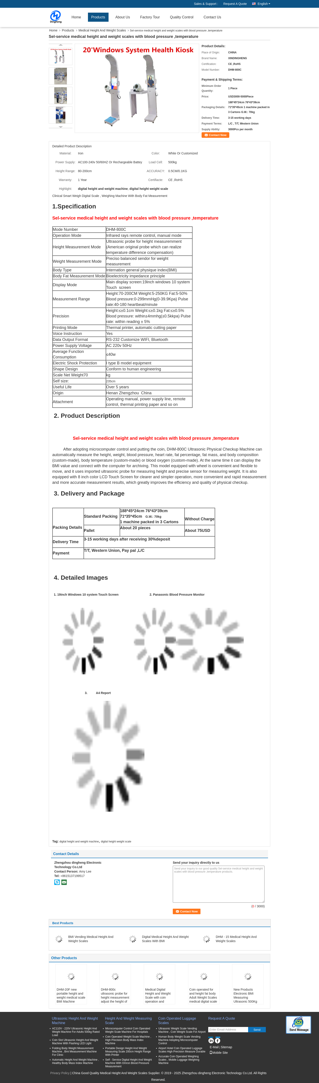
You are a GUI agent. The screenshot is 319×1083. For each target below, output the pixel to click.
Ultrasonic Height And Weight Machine (75, 1021)
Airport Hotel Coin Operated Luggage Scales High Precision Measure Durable (181, 1050)
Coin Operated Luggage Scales (177, 1021)
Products (98, 17)
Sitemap (226, 1047)
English (264, 4)
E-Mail (214, 1047)
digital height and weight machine (79, 841)
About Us (122, 17)
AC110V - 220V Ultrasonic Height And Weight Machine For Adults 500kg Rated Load (76, 1032)
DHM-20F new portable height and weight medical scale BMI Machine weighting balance (71, 997)
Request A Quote (235, 4)
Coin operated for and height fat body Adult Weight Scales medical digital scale (203, 995)
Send (256, 1029)
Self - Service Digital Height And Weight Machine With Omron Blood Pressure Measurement (128, 1063)
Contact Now (217, 135)
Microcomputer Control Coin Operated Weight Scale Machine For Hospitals (127, 1030)
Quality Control (181, 17)
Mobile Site (218, 1052)
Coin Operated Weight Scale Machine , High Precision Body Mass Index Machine (128, 1040)
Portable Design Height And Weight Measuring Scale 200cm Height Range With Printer (128, 1051)
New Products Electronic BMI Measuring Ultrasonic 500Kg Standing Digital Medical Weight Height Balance (245, 1001)
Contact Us (212, 17)
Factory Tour (150, 17)
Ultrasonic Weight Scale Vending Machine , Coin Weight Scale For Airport (182, 1030)
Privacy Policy (60, 1073)
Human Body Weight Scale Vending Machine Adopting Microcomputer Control (179, 1040)
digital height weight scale (116, 841)
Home (76, 17)
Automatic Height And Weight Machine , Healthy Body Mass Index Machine (75, 1061)
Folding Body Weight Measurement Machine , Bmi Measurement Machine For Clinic (74, 1051)
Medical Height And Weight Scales (102, 30)
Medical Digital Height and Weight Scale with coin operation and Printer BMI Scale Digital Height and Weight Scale (158, 1001)
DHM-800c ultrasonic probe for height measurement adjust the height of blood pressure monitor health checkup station (115, 1001)
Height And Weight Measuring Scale (128, 1021)
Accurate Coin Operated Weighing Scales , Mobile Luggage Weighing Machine (178, 1060)
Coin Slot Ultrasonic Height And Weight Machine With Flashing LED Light (75, 1041)
